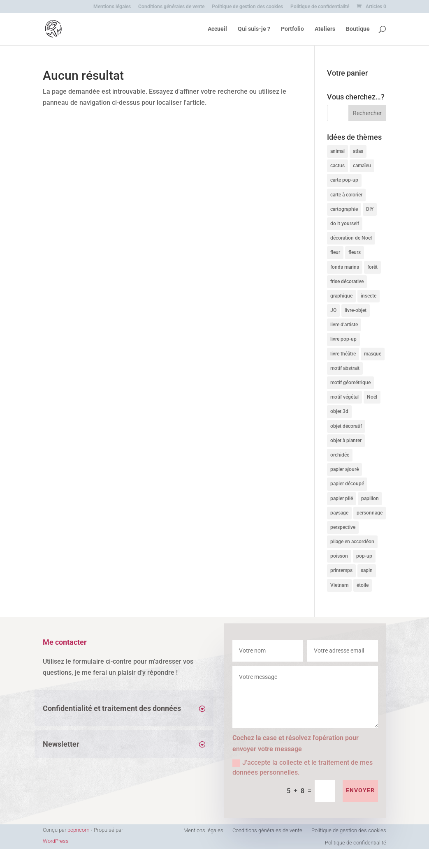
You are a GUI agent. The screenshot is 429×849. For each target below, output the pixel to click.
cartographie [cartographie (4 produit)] (344, 209)
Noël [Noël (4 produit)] (372, 397)
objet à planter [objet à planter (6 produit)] (346, 440)
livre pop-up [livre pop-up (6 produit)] (343, 339)
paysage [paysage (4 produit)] (339, 513)
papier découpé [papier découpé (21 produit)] (347, 484)
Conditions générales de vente (171, 6)
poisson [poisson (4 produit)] (339, 556)
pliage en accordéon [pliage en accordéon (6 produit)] (352, 541)
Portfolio (292, 29)
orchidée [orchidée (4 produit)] (339, 455)
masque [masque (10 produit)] (372, 354)
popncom (78, 830)
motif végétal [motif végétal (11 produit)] (344, 397)
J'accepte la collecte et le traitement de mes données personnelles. (302, 767)
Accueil (217, 29)
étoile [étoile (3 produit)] (363, 585)
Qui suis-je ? (254, 29)
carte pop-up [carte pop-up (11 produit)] (344, 180)
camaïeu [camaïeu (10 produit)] (362, 165)
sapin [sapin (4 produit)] (367, 570)
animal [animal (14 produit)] (337, 151)
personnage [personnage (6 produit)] (370, 513)
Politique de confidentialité (319, 6)
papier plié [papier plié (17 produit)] (341, 498)
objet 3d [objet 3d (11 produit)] (339, 411)
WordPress (56, 841)
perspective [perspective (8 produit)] (342, 527)
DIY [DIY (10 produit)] (369, 209)
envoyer (360, 790)
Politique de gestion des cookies (247, 6)
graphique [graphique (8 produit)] (341, 296)
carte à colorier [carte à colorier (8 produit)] (346, 195)
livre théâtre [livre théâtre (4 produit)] (343, 354)
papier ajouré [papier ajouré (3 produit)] (344, 469)
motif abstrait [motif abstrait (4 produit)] (344, 368)
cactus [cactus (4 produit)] (337, 165)
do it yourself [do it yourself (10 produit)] (344, 223)
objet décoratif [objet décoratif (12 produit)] (346, 426)
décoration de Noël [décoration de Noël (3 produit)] (351, 238)
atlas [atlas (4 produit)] (358, 151)
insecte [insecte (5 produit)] (368, 296)
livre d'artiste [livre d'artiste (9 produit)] (344, 325)
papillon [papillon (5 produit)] (370, 498)
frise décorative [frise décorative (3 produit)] (347, 281)
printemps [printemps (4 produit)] (341, 570)
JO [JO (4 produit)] (333, 310)
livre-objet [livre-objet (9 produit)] (355, 310)
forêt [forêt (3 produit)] (372, 267)
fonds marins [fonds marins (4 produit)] (344, 267)
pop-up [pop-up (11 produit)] (364, 556)
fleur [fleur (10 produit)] (335, 252)
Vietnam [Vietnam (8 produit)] (339, 585)
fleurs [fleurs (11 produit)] (354, 252)
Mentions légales (112, 6)
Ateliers (325, 29)
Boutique (358, 29)
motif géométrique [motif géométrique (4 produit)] (350, 382)
